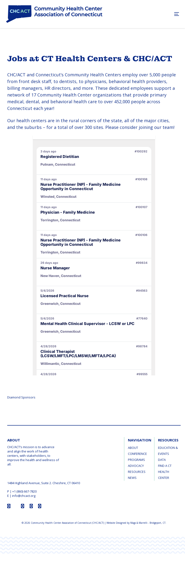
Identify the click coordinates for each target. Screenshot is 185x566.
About (133, 448)
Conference (137, 454)
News (132, 478)
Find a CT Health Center (165, 472)
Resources (136, 472)
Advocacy (136, 466)
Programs (136, 460)
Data (162, 460)
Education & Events (168, 451)
